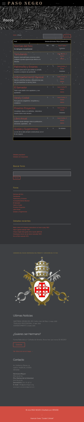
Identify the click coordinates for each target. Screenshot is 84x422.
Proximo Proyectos (24, 108)
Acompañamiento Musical (29, 77)
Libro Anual (20, 118)
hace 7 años (62, 45)
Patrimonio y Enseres (26, 66)
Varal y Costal (21, 97)
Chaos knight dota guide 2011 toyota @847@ (27, 232)
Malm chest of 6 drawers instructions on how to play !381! (31, 227)
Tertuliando (20, 54)
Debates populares (19, 154)
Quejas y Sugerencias (26, 128)
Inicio (14, 35)
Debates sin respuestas (20, 157)
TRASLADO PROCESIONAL (22, 323)
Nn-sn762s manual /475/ (21, 236)
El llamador (20, 87)
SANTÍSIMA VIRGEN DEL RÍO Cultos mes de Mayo (31, 321)
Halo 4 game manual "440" (21, 229)
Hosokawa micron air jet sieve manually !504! (27, 234)
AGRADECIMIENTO (20, 326)
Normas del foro (23, 46)
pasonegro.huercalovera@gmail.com (23, 387)
